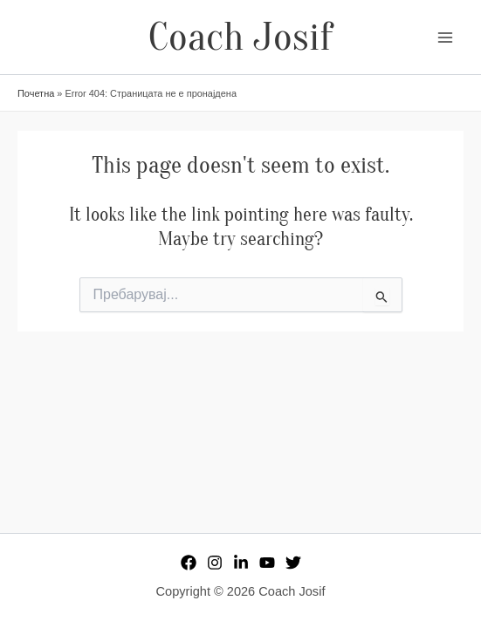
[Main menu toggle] (445, 37)
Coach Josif (240, 37)
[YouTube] (267, 562)
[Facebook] (188, 562)
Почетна (35, 93)
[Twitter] (293, 562)
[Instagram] (215, 562)
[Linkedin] (241, 562)
